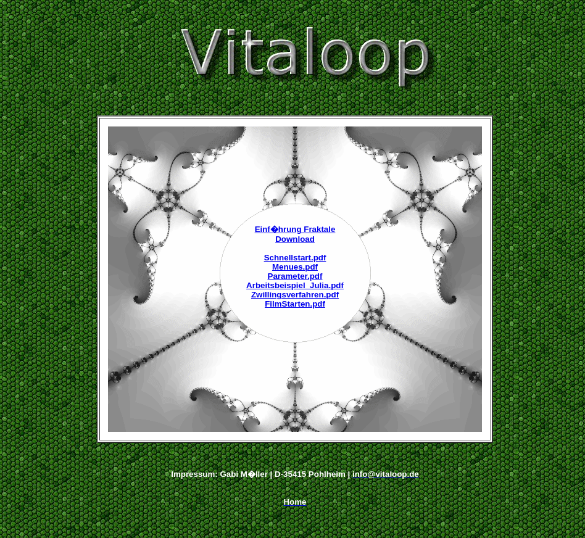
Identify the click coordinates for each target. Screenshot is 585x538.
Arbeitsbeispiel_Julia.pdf (295, 285)
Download (295, 239)
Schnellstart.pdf (295, 257)
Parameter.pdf (295, 276)
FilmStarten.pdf (295, 303)
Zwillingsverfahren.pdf (295, 294)
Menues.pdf (295, 266)
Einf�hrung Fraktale (295, 229)
